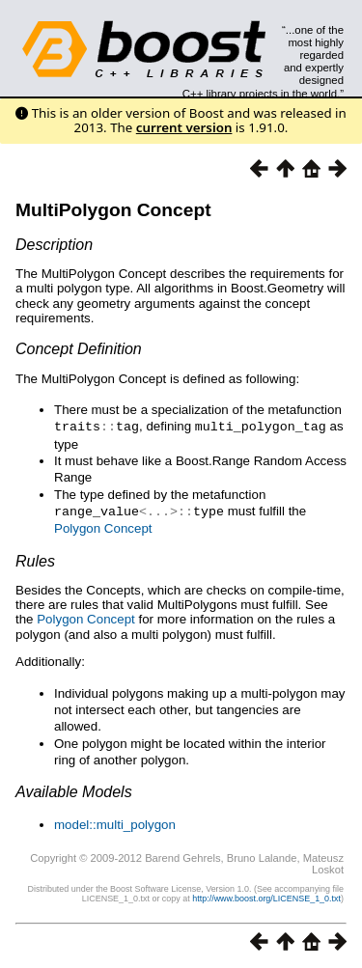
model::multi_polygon (115, 823)
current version (184, 127)
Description (54, 244)
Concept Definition (78, 349)
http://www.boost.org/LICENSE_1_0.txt (266, 896)
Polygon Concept (103, 526)
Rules (35, 559)
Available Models (73, 790)
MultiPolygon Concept (113, 210)
